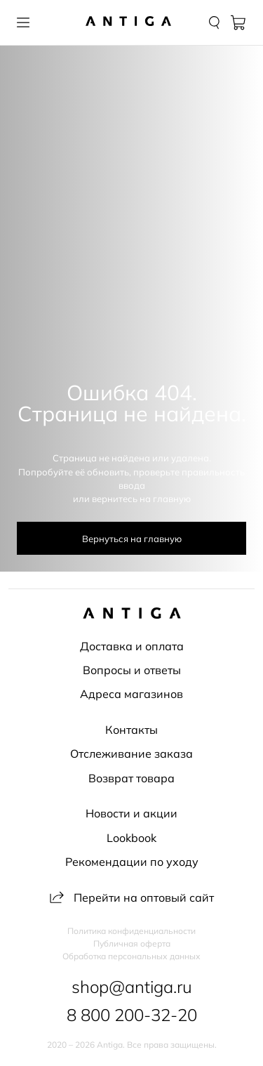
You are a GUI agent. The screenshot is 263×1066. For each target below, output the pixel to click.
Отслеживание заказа (131, 753)
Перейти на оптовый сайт (132, 897)
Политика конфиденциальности (131, 931)
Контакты (131, 730)
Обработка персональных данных (131, 956)
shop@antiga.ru (132, 986)
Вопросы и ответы (132, 670)
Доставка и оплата (132, 646)
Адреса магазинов (131, 694)
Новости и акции (131, 813)
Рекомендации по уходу (131, 862)
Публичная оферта (131, 944)
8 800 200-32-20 (132, 1014)
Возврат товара (131, 778)
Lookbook (131, 838)
